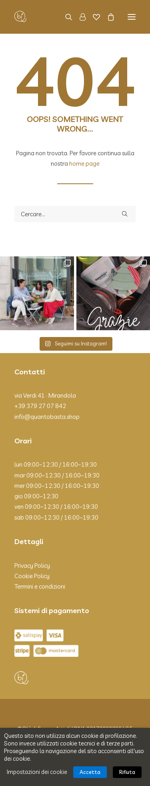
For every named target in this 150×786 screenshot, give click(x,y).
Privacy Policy (32, 565)
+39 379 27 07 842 (40, 406)
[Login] (79, 16)
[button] (131, 17)
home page (84, 163)
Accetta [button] (90, 772)
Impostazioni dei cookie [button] (37, 772)
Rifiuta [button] (127, 772)
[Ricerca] (65, 16)
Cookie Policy (32, 576)
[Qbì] (20, 17)
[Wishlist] (93, 16)
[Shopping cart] (107, 16)
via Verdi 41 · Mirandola (45, 395)
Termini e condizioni (39, 586)
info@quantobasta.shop (47, 416)
